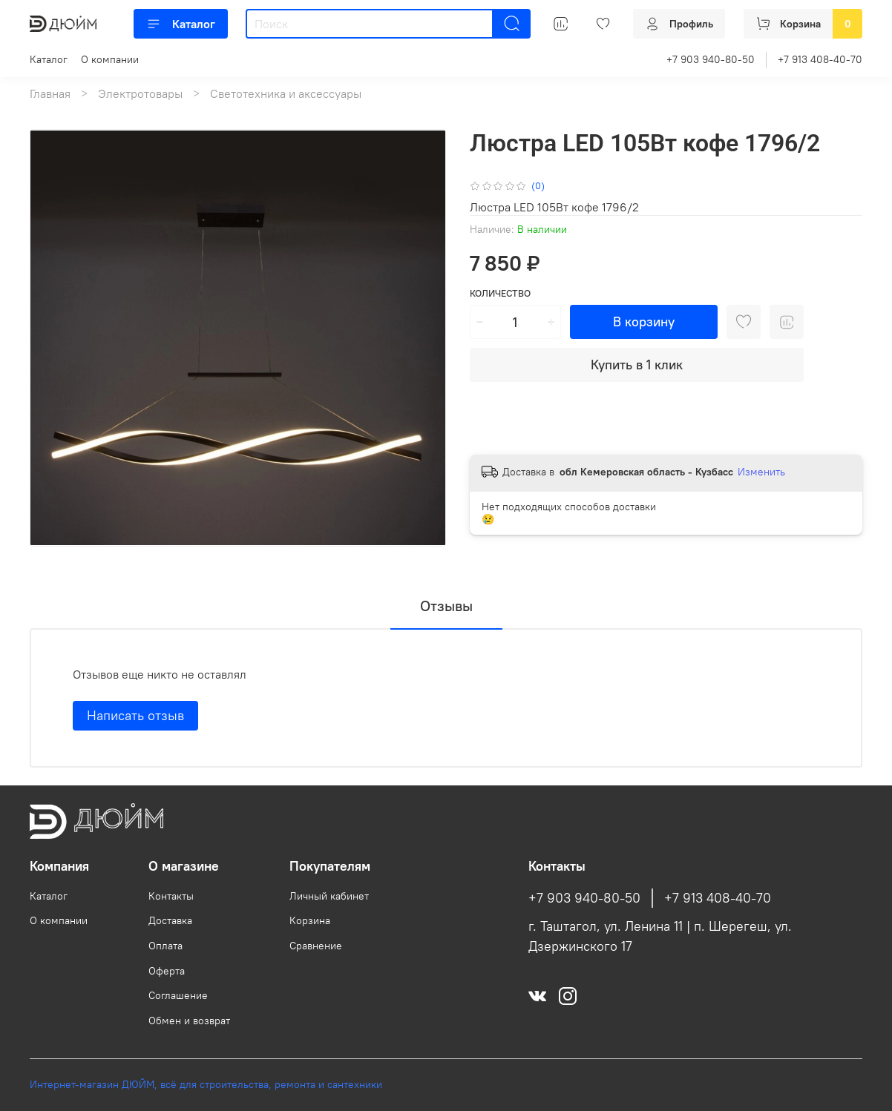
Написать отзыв (135, 715)
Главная (50, 93)
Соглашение (178, 995)
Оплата (165, 945)
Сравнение (315, 945)
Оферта (166, 971)
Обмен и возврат (189, 1020)
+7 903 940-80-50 (710, 59)
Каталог (180, 23)
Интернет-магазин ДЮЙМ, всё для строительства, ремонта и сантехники (206, 1084)
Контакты (171, 896)
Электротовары (140, 93)
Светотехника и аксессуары (285, 93)
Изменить (761, 471)
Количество (500, 293)
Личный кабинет (329, 896)
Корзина (309, 920)
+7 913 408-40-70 (820, 59)
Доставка (170, 920)
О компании (110, 59)
